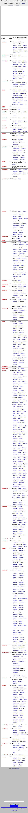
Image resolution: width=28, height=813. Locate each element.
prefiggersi (21, 600)
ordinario (24, 341)
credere (14, 628)
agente (19, 141)
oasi (14, 274)
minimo (14, 416)
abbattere (15, 232)
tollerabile (22, 409)
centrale (14, 115)
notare (14, 632)
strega (24, 756)
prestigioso (15, 475)
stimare (14, 635)
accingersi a (21, 573)
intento (25, 546)
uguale (14, 62)
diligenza (21, 267)
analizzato (21, 696)
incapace (15, 388)
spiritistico (25, 111)
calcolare (20, 627)
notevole (19, 484)
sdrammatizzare (16, 223)
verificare (19, 625)
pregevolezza (22, 526)
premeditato (21, 687)
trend (26, 100)
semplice (21, 342)
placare (19, 216)
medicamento (21, 244)
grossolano (19, 372)
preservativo (21, 256)
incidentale (15, 704)
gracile (14, 443)
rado (20, 434)
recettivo (18, 760)
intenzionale (15, 692)
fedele (19, 66)
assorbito (20, 546)
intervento (20, 150)
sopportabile (15, 409)
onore (18, 536)
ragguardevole (16, 486)
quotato (20, 464)
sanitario (19, 240)
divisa (20, 50)
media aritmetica (16, 91)
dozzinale (15, 383)
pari (21, 64)
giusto (21, 135)
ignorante (24, 448)
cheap (19, 399)
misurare (22, 630)
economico (22, 420)
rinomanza (15, 531)
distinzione (15, 50)
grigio (14, 346)
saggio (19, 724)
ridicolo (14, 436)
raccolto (14, 546)
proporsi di (21, 648)
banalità (14, 510)
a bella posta (18, 654)
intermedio (20, 113)
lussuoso (23, 500)
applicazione (20, 49)
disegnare (21, 641)
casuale (18, 355)
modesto (15, 350)
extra (18, 358)
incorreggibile (15, 706)
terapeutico (15, 295)
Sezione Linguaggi (21, 808)
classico (25, 335)
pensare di (15, 575)
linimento (15, 244)
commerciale (15, 420)
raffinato (20, 504)
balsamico (20, 290)
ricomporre (15, 229)
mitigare (19, 221)
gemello (24, 66)
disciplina (15, 269)
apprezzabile (24, 455)
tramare (22, 589)
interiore (14, 750)
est (18, 368)
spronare (25, 131)
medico (19, 178)
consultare (15, 609)
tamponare (15, 220)
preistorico (15, 301)
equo (17, 135)
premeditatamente (16, 665)
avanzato (24, 306)
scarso (19, 381)
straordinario (21, 362)
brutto (14, 411)
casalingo (20, 436)
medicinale (15, 171)
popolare (20, 438)
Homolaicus (13, 808)
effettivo (18, 422)
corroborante (15, 292)
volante (25, 357)
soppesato (15, 699)
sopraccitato (15, 84)
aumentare (20, 234)
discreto (19, 321)
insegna (25, 50)
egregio (14, 470)
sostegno (25, 117)
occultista (20, 762)
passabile (20, 335)
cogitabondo (15, 542)
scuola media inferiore (17, 95)
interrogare (15, 616)
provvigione (23, 148)
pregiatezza (15, 527)
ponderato (22, 697)
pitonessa (15, 764)
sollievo (19, 251)
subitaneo (21, 713)
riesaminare (15, 562)
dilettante (15, 491)
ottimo (24, 470)
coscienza (15, 267)
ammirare (15, 627)
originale (14, 463)
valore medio (24, 91)
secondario (20, 326)
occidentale (23, 745)
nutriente (18, 297)
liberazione (24, 274)
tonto (23, 400)
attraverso (20, 120)
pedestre (20, 404)
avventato (24, 701)
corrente (14, 337)
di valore (23, 497)
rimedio (24, 173)
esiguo (14, 384)
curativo (21, 292)
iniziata (14, 762)
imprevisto (20, 717)
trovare (25, 643)
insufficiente (15, 386)
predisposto (22, 692)
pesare (14, 618)
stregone (15, 758)
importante (23, 353)
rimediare (15, 218)
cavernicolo (22, 303)
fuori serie (15, 362)
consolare (15, 214)
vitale (14, 355)
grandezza (24, 518)
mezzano (15, 330)
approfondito (15, 697)
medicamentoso (16, 293)
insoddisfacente (22, 395)
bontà (14, 520)
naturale (19, 341)
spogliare (15, 621)
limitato (21, 374)
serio (14, 544)
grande (24, 459)
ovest (14, 752)
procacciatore (15, 144)
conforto (14, 251)
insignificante (15, 348)
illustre (24, 466)
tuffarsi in (15, 596)
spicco (24, 534)
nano (25, 416)
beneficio (18, 258)
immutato (15, 68)
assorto (19, 541)
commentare (20, 607)
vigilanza (21, 272)
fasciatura (18, 238)
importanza (19, 533)
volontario (15, 696)
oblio (21, 513)
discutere (15, 612)
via (25, 104)
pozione (24, 251)
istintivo (20, 710)
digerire (19, 611)
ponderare (15, 557)
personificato (15, 64)
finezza (14, 518)
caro (14, 495)
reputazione (15, 526)
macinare (15, 571)
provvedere (15, 566)
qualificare (22, 637)
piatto (25, 404)
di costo (23, 495)
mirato (14, 701)
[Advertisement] (14, 19)
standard (19, 90)
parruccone (20, 308)
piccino (14, 418)
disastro (20, 491)
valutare (20, 555)
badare (20, 564)
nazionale (25, 750)
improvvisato (15, 708)
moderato (15, 137)
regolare (20, 69)
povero (24, 411)
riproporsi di (23, 650)
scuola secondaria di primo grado (19, 96)
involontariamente (16, 675)
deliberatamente (21, 658)
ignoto (24, 376)
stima (25, 522)
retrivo (21, 314)
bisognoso (15, 441)
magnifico (15, 468)
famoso (19, 459)
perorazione (15, 153)
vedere (14, 625)
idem (19, 57)
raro (24, 434)
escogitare (18, 560)
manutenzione (16, 270)
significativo (23, 486)
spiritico (19, 111)
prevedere (15, 634)
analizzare (20, 553)
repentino (21, 712)
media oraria (15, 93)
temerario (15, 720)
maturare (21, 587)
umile (20, 439)
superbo (23, 479)
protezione (22, 157)
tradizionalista (22, 310)
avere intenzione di (20, 646)
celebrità (20, 522)
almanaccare (20, 548)
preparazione (15, 278)
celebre (14, 457)
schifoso (14, 445)
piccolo (23, 381)
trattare (20, 623)
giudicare (20, 612)
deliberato (20, 685)
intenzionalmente (21, 661)
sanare (25, 218)
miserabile (15, 434)
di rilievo (19, 473)
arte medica (19, 246)
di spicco (25, 473)
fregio (14, 43)
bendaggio (20, 236)
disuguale (15, 73)
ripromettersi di (16, 650)
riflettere (14, 553)
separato (21, 76)
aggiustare (23, 223)
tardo (14, 448)
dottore (19, 286)
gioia (26, 272)
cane (25, 490)
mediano (15, 328)
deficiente (24, 432)
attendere (15, 564)
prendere (19, 632)
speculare (19, 568)
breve (18, 413)
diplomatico (15, 142)
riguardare (15, 619)
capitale (24, 350)
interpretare (20, 125)
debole (18, 432)
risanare (21, 229)
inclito (14, 479)
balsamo (19, 242)
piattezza (15, 517)
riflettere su (22, 586)
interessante (20, 461)
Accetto (17, 5)
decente (21, 332)
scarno (14, 381)
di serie (19, 337)
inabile (21, 386)
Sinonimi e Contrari (15, 768)
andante (20, 397)
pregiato (14, 466)
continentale (21, 747)
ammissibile (15, 407)
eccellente (25, 457)
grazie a (16, 123)
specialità (24, 174)
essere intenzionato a (22, 598)
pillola (19, 254)
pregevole (15, 464)
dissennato (21, 720)
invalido (18, 448)
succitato (15, 86)
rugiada (18, 274)
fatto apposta (20, 690)
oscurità (14, 511)
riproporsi (15, 603)
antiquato (19, 299)
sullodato (20, 86)
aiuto (17, 152)
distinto (24, 75)
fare (14, 630)
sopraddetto (22, 84)
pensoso (24, 544)
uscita (20, 276)
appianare (15, 230)
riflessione (15, 730)
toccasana (15, 256)
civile (23, 749)
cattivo (19, 370)
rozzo (14, 406)
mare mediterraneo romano (18, 739)
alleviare (14, 216)
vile (13, 422)
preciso (24, 60)
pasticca (14, 254)
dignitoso (20, 334)
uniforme (15, 71)
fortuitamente (15, 672)
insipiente (15, 395)
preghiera (15, 732)
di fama (20, 463)
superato (21, 304)
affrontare (21, 605)
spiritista (20, 764)
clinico (14, 288)
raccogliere (21, 577)
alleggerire (21, 214)
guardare (15, 614)
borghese (20, 445)
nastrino (14, 49)
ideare (14, 643)
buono (14, 493)
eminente (15, 471)
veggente (20, 765)
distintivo (25, 45)
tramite (21, 104)
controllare (21, 609)
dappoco (23, 392)
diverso (14, 75)
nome (19, 524)
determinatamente (16, 659)
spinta (23, 155)
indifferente (21, 68)
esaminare (15, 555)
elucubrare (15, 559)
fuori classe (22, 360)
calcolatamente (16, 656)
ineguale (20, 78)
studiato (20, 694)
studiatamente (16, 666)
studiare (20, 621)
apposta (25, 654)
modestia (21, 508)
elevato (18, 477)
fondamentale (16, 353)
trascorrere (15, 623)
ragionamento (22, 730)
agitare (14, 607)
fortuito (14, 717)
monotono (15, 69)
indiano (19, 366)
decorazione (20, 42)
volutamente (20, 652)
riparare (20, 218)
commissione (15, 159)
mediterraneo (20, 754)
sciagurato (25, 443)
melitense (15, 747)
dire (23, 628)
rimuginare (21, 557)
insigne (19, 470)
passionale (15, 712)
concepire (15, 641)
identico (19, 60)
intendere (15, 600)
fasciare (24, 211)
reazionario (15, 314)
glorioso (23, 477)
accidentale (15, 715)
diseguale (15, 78)
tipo (20, 454)
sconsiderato (21, 719)
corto (14, 372)
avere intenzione (21, 591)
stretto (19, 418)
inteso (25, 699)
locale (19, 447)
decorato (15, 47)
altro (23, 71)
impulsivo (15, 710)
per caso (24, 675)
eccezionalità (19, 520)
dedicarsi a (20, 593)
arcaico (24, 299)
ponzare (21, 559)
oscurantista (21, 317)
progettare (15, 584)
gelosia (20, 269)
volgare (14, 427)
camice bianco (20, 288)
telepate (23, 760)
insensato (15, 722)
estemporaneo (16, 703)
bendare (19, 211)
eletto (14, 477)
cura (19, 174)
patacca (14, 45)
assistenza (15, 263)
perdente (15, 490)
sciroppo (24, 254)
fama (24, 517)
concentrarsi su (22, 571)
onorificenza (19, 43)
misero (19, 384)
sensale (14, 141)
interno (19, 738)
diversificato (15, 76)
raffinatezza (22, 527)
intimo (19, 750)
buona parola (15, 157)
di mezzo (20, 328)
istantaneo (15, 713)
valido (19, 466)
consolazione (15, 260)
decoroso (15, 334)
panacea (21, 171)
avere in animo (22, 596)
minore (23, 355)
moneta (19, 45)
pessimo (20, 450)
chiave (14, 351)
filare (18, 630)
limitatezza (15, 508)
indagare (20, 614)
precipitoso (15, 719)
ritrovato (14, 173)
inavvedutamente (16, 674)
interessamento (16, 148)
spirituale (19, 677)
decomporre (15, 639)
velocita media (23, 93)
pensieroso (22, 542)
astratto (20, 679)
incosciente (22, 706)
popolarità (21, 529)
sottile (14, 455)
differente (21, 73)
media (19, 107)
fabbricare (20, 643)
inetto (20, 388)
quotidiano (15, 342)
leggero (19, 415)
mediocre (20, 325)
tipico (14, 339)
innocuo (14, 452)
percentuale (22, 159)
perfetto (24, 463)
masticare (15, 587)
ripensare (15, 550)
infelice (18, 346)
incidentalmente (16, 670)
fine (18, 500)
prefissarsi (15, 602)
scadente (21, 379)
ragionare (22, 552)
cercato (14, 690)
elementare (21, 441)
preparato (15, 253)
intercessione (20, 146)
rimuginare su (16, 589)
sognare (21, 566)
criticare (14, 611)
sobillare (19, 131)
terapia (19, 173)
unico (14, 484)
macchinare (15, 586)
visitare (24, 625)
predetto (23, 82)
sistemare (15, 227)
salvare (22, 225)
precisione (15, 272)
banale (18, 339)
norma (22, 99)
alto (20, 475)
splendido (15, 482)
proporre (14, 577)
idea (25, 732)
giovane (14, 415)
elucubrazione (24, 734)
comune (23, 339)
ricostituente (21, 253)
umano (14, 344)
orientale (19, 538)
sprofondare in (22, 595)
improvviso (23, 703)
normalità (15, 100)
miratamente (15, 663)
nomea (23, 524)
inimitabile (22, 480)
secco (24, 454)
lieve (24, 415)
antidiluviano (15, 303)
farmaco (19, 169)
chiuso (24, 741)
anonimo (19, 376)
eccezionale (15, 360)
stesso (19, 54)
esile (22, 413)
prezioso (14, 504)
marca (14, 52)
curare (14, 213)
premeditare (21, 575)
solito (25, 64)
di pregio (18, 497)
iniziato (14, 765)
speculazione (15, 735)
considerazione (16, 265)
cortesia (22, 265)
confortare (20, 213)
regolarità (21, 100)
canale (14, 102)
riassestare (21, 227)
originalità (15, 522)
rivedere (21, 562)
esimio (14, 459)
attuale (18, 306)
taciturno (25, 677)
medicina (25, 169)
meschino (22, 348)
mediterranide (16, 745)
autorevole (21, 468)
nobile (18, 479)
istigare (14, 131)
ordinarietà (21, 515)
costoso (18, 495)
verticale (19, 344)
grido (14, 533)
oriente (22, 368)
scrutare (20, 619)
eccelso (14, 461)
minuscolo (20, 416)
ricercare (24, 618)
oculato (14, 726)
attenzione (21, 263)
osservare (21, 616)
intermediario (20, 139)
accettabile (15, 332)
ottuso (19, 400)
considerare (21, 550)
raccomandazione (16, 155)
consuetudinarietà (21, 510)
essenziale (20, 351)
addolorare (21, 232)
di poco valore (21, 393)
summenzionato (16, 87)
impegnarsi (15, 595)
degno (19, 457)
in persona (24, 62)
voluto (14, 688)
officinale (19, 284)
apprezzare (20, 635)
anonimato (20, 506)
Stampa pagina (14, 810)
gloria (19, 518)
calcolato (15, 687)
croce (25, 47)
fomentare (19, 127)
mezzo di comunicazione (16, 103)
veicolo (24, 90)
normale (19, 133)
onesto (14, 335)
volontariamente (16, 668)
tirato (14, 413)
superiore (15, 364)
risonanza (21, 531)
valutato (20, 699)
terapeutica (15, 176)
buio (17, 513)
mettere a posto (16, 225)
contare (14, 598)
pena (22, 270)
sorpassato (15, 304)
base (19, 350)
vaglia (14, 536)
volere (20, 603)
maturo (25, 685)
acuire (14, 234)
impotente (15, 450)
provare (19, 618)
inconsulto (21, 704)
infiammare (20, 129)
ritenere (20, 634)
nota (18, 52)
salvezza (15, 276)
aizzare (14, 129)
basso (24, 344)
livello (17, 99)
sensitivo (19, 756)
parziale (20, 357)
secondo (14, 357)
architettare (21, 584)
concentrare (15, 552)
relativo (14, 447)
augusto (24, 475)
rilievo (20, 534)
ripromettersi (21, 602)
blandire (14, 221)
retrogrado (15, 315)
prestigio (14, 534)
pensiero (19, 728)
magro (18, 392)
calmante (23, 258)
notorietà (15, 529)
